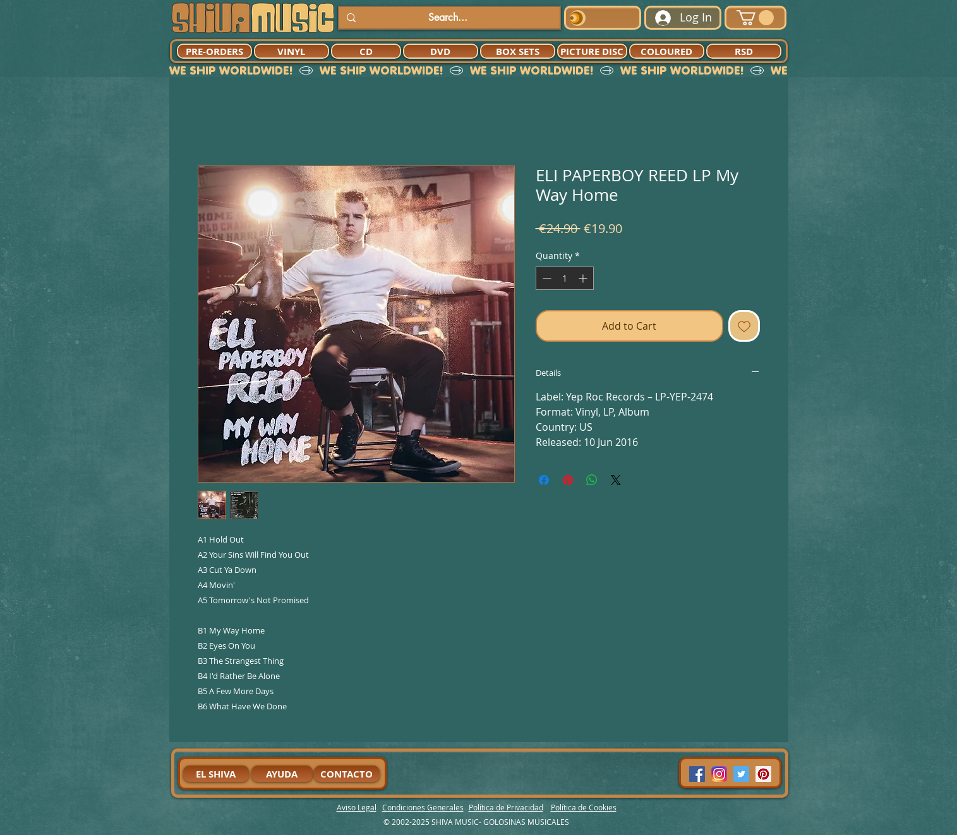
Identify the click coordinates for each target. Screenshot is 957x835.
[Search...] (448, 18)
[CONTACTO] (347, 774)
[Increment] (584, 278)
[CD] (366, 51)
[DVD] (440, 51)
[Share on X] (615, 480)
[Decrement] (545, 278)
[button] (755, 17)
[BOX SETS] (517, 51)
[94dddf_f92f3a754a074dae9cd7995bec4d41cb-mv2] (719, 774)
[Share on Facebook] (543, 480)
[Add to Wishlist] (744, 326)
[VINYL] (291, 51)
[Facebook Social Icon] (697, 774)
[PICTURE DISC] (592, 51)
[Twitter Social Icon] (741, 774)
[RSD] (743, 51)
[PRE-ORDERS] (214, 51)
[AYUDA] (282, 774)
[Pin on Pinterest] (567, 480)
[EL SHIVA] (216, 774)
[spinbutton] (564, 278)
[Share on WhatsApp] (591, 480)
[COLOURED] (666, 51)
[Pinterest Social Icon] (763, 774)
